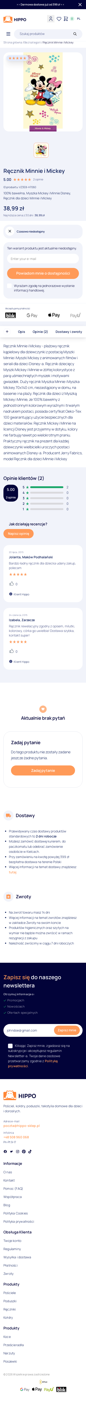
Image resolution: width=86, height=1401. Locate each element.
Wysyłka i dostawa (17, 1257)
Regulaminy (12, 1249)
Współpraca (12, 1197)
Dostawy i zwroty (69, 331)
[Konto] (50, 18)
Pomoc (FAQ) (13, 1188)
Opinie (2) (40, 331)
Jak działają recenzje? (28, 524)
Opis (21, 331)
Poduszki (10, 1301)
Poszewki (10, 1361)
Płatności (10, 1265)
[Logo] (14, 19)
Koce (7, 1336)
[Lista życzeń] (59, 18)
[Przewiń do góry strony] (7, 331)
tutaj (12, 872)
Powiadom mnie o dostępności (43, 273)
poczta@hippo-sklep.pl (21, 1125)
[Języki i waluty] (79, 18)
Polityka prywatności (18, 1221)
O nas (7, 1172)
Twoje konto (12, 1240)
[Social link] (5, 1152)
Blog (6, 1205)
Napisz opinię (18, 533)
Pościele (9, 1293)
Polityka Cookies (15, 1213)
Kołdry (8, 1317)
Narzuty (9, 1353)
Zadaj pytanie (43, 770)
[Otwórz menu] (8, 34)
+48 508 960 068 (16, 1137)
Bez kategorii (32, 42)
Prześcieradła (13, 1345)
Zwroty (8, 1273)
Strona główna (12, 42)
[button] (41, 150)
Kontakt (9, 1180)
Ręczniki (9, 1309)
